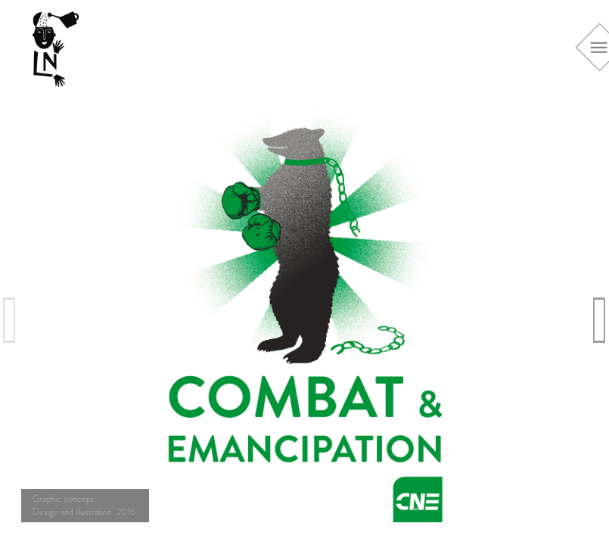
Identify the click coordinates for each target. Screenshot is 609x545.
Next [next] (599, 319)
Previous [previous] (9, 319)
